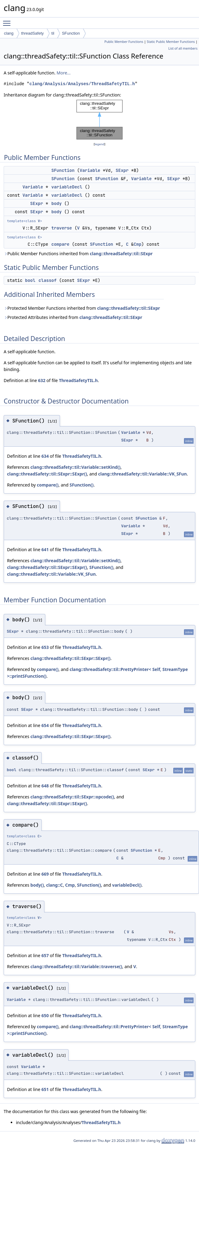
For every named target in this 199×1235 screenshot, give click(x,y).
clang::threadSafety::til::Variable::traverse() (76, 966)
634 (45, 456)
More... (64, 73)
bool (30, 280)
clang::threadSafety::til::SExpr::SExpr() (47, 474)
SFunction (71, 33)
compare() (47, 485)
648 (45, 786)
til (52, 33)
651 (45, 1089)
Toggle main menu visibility (8, 20)
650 (45, 1015)
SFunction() (81, 485)
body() (37, 885)
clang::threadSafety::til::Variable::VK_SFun (142, 474)
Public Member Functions (123, 42)
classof (48, 280)
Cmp (137, 244)
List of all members (182, 48)
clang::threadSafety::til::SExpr (121, 253)
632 (41, 380)
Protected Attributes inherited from (73, 317)
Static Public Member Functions (171, 42)
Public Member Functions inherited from (78, 253)
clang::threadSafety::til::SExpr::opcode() (72, 797)
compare (60, 244)
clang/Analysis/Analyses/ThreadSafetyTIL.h (82, 84)
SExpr (122, 170)
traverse (61, 228)
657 (45, 955)
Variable (90, 170)
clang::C (54, 885)
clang (8, 33)
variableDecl (66, 187)
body (56, 203)
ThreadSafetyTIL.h (78, 380)
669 (45, 874)
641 (45, 549)
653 (45, 647)
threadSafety (32, 33)
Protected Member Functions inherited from (82, 308)
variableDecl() (126, 885)
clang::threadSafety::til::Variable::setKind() (75, 467)
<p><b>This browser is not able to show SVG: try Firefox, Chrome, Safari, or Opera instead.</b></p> (99, 119)
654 (45, 725)
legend (99, 144)
